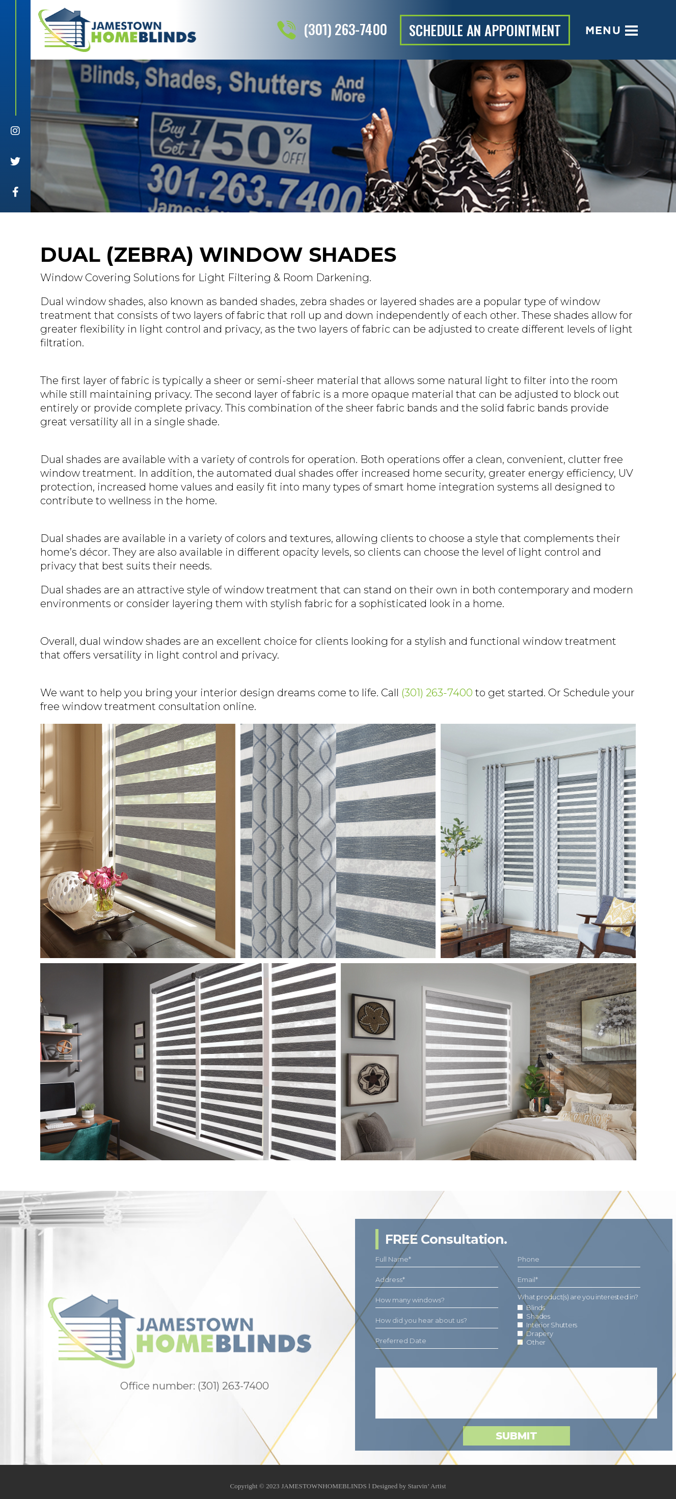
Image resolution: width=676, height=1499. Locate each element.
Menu (611, 30)
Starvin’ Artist (427, 1491)
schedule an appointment (485, 30)
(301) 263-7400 (345, 29)
